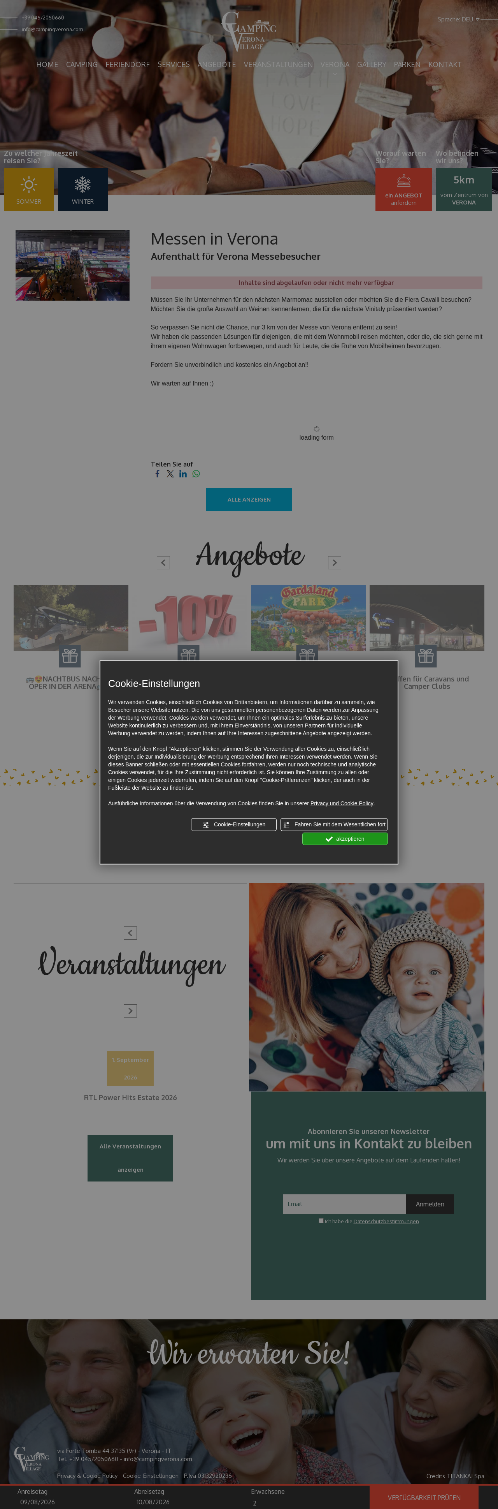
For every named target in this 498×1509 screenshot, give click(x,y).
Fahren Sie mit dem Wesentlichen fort (334, 824)
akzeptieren (345, 838)
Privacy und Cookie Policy (342, 803)
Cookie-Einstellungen (233, 824)
